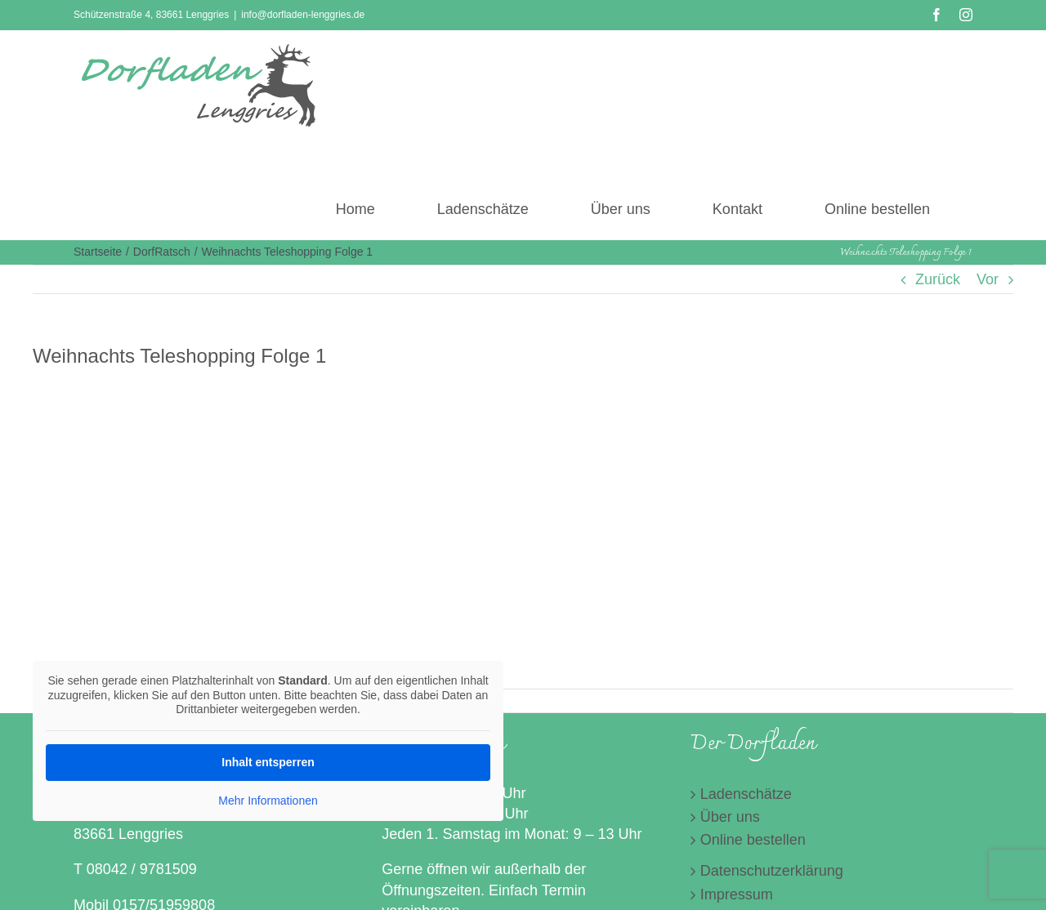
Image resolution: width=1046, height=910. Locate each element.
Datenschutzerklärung (771, 871)
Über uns (730, 817)
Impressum (736, 894)
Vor (988, 279)
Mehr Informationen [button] (267, 799)
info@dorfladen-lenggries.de (302, 14)
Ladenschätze (746, 794)
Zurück (937, 279)
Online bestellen (753, 840)
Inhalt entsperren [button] (268, 761)
